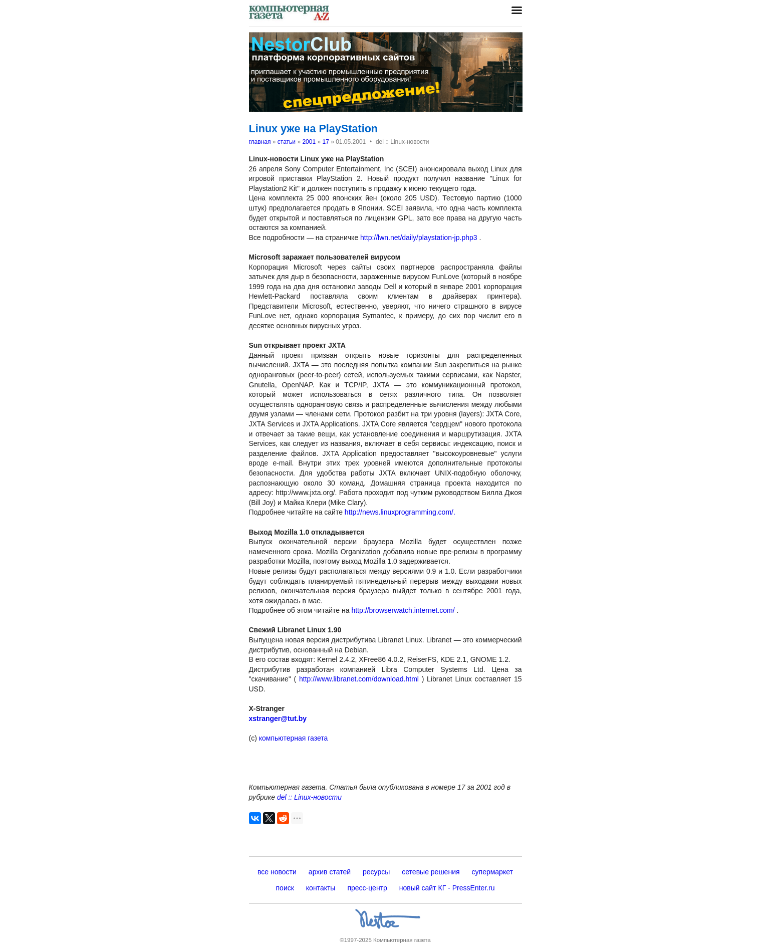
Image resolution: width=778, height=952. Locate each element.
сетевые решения (430, 872)
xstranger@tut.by (278, 719)
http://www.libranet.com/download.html (359, 679)
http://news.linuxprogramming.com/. (400, 512)
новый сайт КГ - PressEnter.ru (447, 888)
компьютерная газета (292, 738)
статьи (287, 141)
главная (260, 141)
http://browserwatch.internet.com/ (402, 610)
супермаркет (492, 872)
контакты (321, 888)
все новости (277, 872)
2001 (309, 141)
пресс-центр (367, 888)
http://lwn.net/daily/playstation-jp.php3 (418, 237)
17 (325, 141)
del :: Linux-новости (309, 797)
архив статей (330, 872)
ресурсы (376, 872)
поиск (285, 888)
